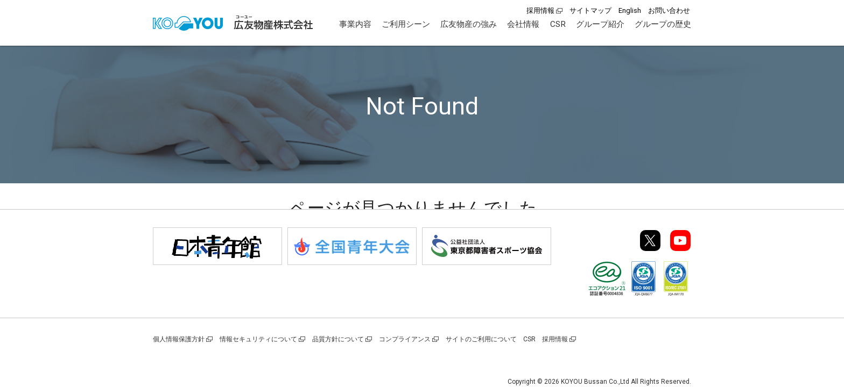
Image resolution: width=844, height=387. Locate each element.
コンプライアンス (405, 339)
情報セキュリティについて (258, 339)
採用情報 (540, 10)
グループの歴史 (663, 24)
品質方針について (338, 339)
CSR (558, 24)
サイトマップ (590, 10)
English (629, 10)
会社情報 (523, 24)
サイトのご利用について (481, 339)
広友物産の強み (468, 24)
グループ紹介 (600, 24)
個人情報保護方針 (179, 339)
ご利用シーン (406, 24)
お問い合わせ (669, 10)
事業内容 (355, 24)
